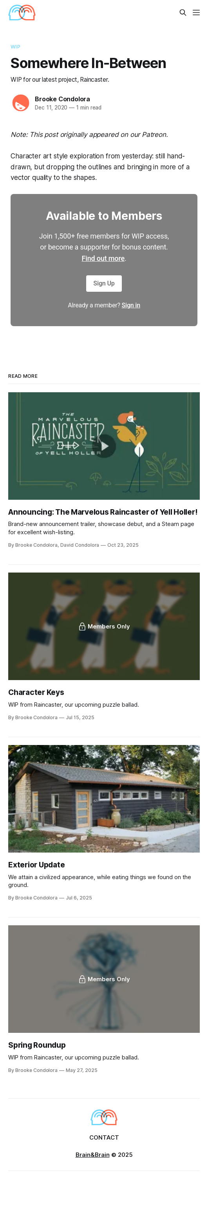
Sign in (131, 305)
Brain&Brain (93, 1154)
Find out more (103, 258)
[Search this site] (183, 12)
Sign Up (103, 283)
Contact (104, 1137)
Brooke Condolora (62, 99)
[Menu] (196, 12)
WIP (15, 46)
